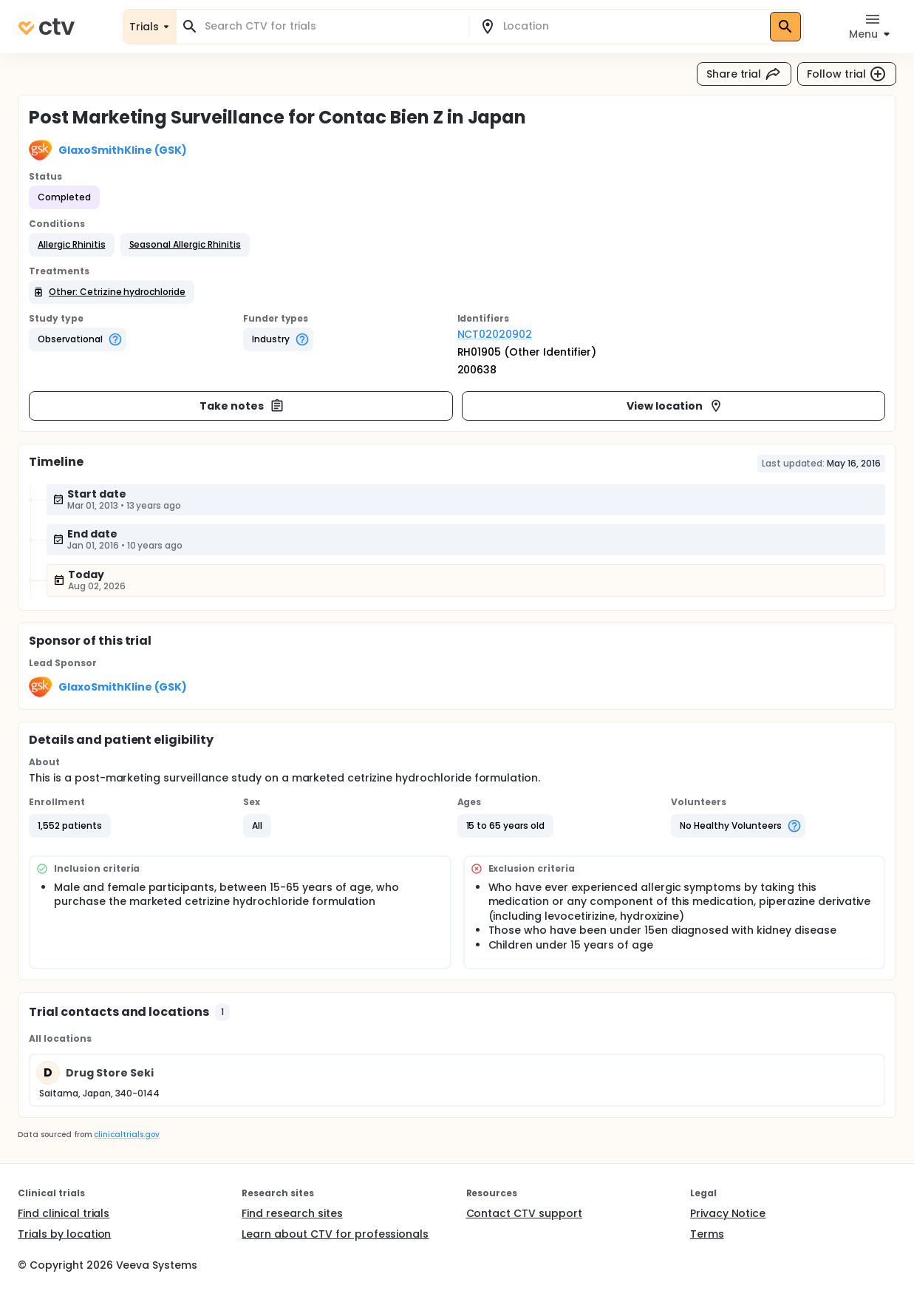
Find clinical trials (63, 1213)
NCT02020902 (495, 334)
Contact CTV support (524, 1213)
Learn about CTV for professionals (335, 1234)
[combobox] (331, 26)
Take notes (241, 406)
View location (675, 406)
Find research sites (292, 1213)
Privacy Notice (728, 1213)
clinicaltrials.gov (126, 1134)
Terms (707, 1234)
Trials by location (64, 1234)
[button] (72, 245)
